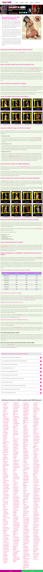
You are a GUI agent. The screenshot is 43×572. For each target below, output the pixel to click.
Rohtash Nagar (36, 418)
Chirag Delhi (5, 494)
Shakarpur (35, 458)
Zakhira (35, 557)
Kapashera (15, 493)
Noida (24, 492)
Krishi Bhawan (16, 524)
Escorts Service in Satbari (25, 166)
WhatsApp (32, 571)
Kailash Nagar (16, 478)
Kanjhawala (15, 491)
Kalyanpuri (15, 488)
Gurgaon (15, 419)
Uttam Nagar (36, 521)
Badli (4, 439)
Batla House (5, 454)
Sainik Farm (35, 429)
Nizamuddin (25, 496)
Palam (24, 510)
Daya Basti (5, 514)
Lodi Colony (15, 544)
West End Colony (35, 551)
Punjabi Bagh (26, 537)
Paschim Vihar (26, 520)
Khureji (15, 514)
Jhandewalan (16, 464)
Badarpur (5, 438)
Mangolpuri (25, 418)
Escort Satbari (19, 314)
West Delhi (35, 548)
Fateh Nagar (5, 538)
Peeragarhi (25, 526)
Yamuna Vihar (36, 553)
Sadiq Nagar (36, 422)
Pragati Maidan (26, 530)
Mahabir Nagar (16, 557)
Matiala (25, 424)
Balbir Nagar (6, 447)
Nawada (25, 472)
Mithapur (25, 433)
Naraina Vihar (26, 464)
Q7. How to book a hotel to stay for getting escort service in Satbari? (12, 378)
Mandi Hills (25, 412)
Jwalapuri (15, 461)
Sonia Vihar (35, 481)
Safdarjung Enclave (35, 426)
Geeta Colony (6, 551)
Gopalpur (5, 562)
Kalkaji (14, 484)
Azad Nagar (5, 433)
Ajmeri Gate (5, 407)
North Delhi (25, 498)
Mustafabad (25, 451)
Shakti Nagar (36, 460)
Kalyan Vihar (16, 487)
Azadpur (5, 435)
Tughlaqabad (36, 515)
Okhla (24, 504)
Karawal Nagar (16, 497)
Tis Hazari (35, 509)
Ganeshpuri (5, 548)
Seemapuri (35, 454)
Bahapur (5, 441)
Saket (34, 430)
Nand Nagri (25, 455)
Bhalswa (5, 462)
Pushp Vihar (25, 539)
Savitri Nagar (36, 450)
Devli (4, 525)
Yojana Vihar (36, 554)
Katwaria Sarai (16, 503)
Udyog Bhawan (36, 518)
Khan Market (16, 507)
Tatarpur (35, 502)
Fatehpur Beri (6, 539)
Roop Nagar (35, 419)
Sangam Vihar (36, 433)
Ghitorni (5, 554)
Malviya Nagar (26, 410)
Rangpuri (35, 404)
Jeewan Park (16, 463)
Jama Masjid (15, 451)
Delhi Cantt (5, 521)
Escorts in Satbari (21, 52)
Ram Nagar (25, 564)
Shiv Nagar (35, 471)
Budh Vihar (5, 477)
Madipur (15, 556)
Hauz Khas (15, 431)
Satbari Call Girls (11, 344)
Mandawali (25, 411)
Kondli (14, 521)
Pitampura (25, 527)
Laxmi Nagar (16, 539)
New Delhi (25, 480)
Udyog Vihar (36, 519)
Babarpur (5, 436)
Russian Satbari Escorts (37, 137)
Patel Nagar (25, 522)
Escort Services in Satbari (33, 68)
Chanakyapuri (6, 485)
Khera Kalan (15, 510)
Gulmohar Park (16, 417)
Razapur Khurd (36, 410)
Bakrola (5, 446)
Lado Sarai (15, 528)
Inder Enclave (16, 438)
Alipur (4, 411)
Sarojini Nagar (36, 442)
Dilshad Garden (6, 528)
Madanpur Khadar (15, 554)
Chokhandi (5, 501)
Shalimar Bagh (36, 464)
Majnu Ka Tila (26, 405)
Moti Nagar (25, 440)
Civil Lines (5, 502)
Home (16, 2)
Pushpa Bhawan (26, 540)
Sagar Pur (35, 427)
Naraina (25, 462)
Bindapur (5, 473)
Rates (27, 2)
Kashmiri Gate (16, 501)
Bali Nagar (5, 449)
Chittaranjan (6, 497)
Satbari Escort (25, 86)
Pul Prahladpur (26, 536)
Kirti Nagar (15, 518)
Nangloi (25, 461)
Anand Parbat (6, 421)
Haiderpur (15, 422)
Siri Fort (35, 478)
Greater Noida (16, 407)
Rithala (35, 411)
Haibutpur (15, 420)
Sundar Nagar (36, 495)
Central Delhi (6, 480)
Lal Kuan (15, 536)
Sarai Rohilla (36, 437)
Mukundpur (25, 444)
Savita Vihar (36, 448)
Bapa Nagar (5, 450)
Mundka (25, 448)
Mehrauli (25, 430)
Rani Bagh (35, 407)
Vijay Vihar (35, 532)
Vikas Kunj (35, 533)
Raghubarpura (26, 550)
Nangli (24, 459)
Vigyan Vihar (36, 529)
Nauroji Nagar (26, 468)
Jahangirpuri (16, 448)
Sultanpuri (35, 494)
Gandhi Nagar (6, 545)
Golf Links (5, 561)
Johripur (15, 473)
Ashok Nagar (6, 428)
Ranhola (35, 405)
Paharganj (25, 508)
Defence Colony (6, 517)
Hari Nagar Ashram (15, 427)
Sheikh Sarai (36, 470)
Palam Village (26, 511)
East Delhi (5, 534)
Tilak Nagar (35, 505)
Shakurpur (35, 463)
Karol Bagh (15, 500)
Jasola (14, 458)
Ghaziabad (35, 559)
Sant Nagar (35, 434)
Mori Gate (25, 437)
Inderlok (15, 440)
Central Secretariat (5, 482)
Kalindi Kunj (15, 483)
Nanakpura (25, 454)
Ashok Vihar (5, 429)
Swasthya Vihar (36, 499)
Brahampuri (5, 474)
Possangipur (26, 529)
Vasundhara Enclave (35, 527)
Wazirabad (35, 545)
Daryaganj (5, 512)
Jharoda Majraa (16, 467)
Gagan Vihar (5, 544)
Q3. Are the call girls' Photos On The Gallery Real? (9, 364)
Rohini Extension (35, 416)
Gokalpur (5, 556)
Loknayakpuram (16, 551)
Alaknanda (5, 408)
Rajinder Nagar (26, 558)
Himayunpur (16, 433)
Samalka (35, 432)
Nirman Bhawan (26, 493)
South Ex (35, 484)
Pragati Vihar (26, 532)
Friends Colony (6, 542)
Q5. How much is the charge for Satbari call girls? (9, 371)
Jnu (14, 471)
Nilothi (25, 487)
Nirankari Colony (25, 490)
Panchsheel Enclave (25, 514)
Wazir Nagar (36, 543)
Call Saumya (11, 571)
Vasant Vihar (36, 525)
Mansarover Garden (25, 421)
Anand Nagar (6, 418)
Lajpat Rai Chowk (15, 532)
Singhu (35, 475)
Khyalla (15, 515)
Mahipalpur (25, 402)
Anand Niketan (6, 419)
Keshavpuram (16, 504)
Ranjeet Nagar (36, 408)
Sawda (34, 451)
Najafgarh (25, 452)
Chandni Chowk (6, 488)
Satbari (4, 405)
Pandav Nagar (26, 517)
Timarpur (35, 508)
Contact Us (37, 2)
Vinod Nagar (36, 536)
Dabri (4, 507)
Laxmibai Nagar (16, 540)
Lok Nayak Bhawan (15, 549)
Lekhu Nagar (16, 541)
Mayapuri (25, 427)
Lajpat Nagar (16, 529)
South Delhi (35, 482)
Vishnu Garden (36, 539)
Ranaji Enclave (36, 402)
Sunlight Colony (36, 498)
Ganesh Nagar (6, 546)
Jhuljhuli (15, 470)
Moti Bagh (25, 439)
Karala (14, 494)
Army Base (5, 425)
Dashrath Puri (6, 513)
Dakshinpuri (5, 509)
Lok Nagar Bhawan (15, 547)
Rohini (34, 414)
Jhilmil (14, 468)
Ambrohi (5, 416)
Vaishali (35, 522)
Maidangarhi (26, 404)
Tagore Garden (36, 501)
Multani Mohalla (25, 446)
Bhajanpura (5, 461)
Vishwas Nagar (36, 540)
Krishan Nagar (16, 522)
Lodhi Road (15, 543)
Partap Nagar (26, 519)
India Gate (15, 443)
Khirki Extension (15, 512)
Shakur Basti (36, 461)
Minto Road (25, 432)
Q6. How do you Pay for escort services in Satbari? (9, 375)
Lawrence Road (16, 537)
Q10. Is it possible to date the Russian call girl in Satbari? (10, 389)
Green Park (15, 408)
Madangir (15, 552)
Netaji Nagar (26, 479)
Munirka (25, 449)
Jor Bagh (15, 474)
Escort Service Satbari (17, 327)
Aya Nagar (5, 432)
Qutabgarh (25, 546)
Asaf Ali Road (6, 426)
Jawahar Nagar (16, 460)
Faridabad (5, 536)
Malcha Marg (26, 407)
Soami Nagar (36, 479)
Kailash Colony (16, 477)
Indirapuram (16, 444)
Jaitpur (14, 450)
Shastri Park (36, 468)
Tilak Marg (35, 504)
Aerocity (5, 404)
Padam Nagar (26, 507)
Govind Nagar (16, 402)
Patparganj (25, 525)
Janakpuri (15, 454)
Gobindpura (5, 555)
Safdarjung (35, 423)
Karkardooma (16, 498)
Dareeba (5, 510)
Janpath (15, 457)
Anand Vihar (5, 422)
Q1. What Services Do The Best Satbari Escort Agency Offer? (11, 357)
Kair (14, 480)
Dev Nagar (5, 524)
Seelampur (35, 453)
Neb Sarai (25, 473)
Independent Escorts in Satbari (14, 156)
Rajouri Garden (26, 562)
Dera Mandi (5, 523)
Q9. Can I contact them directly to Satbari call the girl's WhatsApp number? (13, 385)
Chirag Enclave (6, 495)
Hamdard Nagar (16, 423)
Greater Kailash (16, 405)
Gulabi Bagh (15, 416)
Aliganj (4, 410)
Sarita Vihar (36, 440)
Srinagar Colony (36, 488)
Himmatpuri (15, 434)
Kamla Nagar (16, 490)
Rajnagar (25, 561)
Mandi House (26, 414)
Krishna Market (16, 525)
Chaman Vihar (6, 484)
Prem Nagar (25, 535)
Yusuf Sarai (35, 556)
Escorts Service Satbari (29, 297)
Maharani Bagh (16, 559)
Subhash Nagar (36, 489)
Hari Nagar (15, 424)
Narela (24, 465)
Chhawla (5, 492)
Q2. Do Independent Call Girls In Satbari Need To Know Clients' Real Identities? (14, 360)
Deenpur (5, 516)
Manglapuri (25, 417)
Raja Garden (26, 553)
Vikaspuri (35, 535)
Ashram (5, 431)
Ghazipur (5, 552)
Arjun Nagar (5, 423)
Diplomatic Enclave (5, 531)
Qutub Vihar (26, 547)
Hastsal (15, 430)
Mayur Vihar (26, 429)
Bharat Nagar (6, 464)
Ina (14, 437)
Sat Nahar (35, 443)
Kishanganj (15, 519)
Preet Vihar (25, 533)
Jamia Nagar (16, 453)
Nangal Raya (26, 458)
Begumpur (5, 457)
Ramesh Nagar (26, 565)
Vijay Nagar (35, 530)
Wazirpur (35, 546)
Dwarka (5, 532)
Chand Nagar (6, 487)
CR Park (5, 506)
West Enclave (36, 549)
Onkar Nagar (26, 505)
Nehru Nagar (26, 476)
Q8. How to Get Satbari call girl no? (7, 382)
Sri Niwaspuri (36, 485)
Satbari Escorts (17, 22)
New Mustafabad (25, 485)
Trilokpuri (35, 512)
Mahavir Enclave (15, 561)
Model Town (25, 434)
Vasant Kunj (36, 524)
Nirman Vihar (26, 495)
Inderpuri (15, 441)
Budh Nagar (5, 476)
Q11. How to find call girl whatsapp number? (8, 392)
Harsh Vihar (15, 428)
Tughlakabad (36, 514)
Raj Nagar (25, 551)
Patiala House (26, 523)
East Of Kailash (6, 535)
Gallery (21, 2)
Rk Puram (35, 412)
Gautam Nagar (6, 549)
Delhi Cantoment (5, 520)
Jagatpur (15, 447)
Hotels (31, 2)
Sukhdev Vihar (36, 491)
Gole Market (5, 559)
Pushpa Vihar (26, 542)
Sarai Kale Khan (36, 436)
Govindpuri (15, 404)
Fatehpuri (5, 541)
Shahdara (35, 457)
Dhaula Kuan (6, 527)
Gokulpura (5, 558)
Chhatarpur (5, 491)
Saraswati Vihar (36, 439)
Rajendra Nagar (26, 554)
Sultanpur (35, 492)
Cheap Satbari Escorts (4, 246)
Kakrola (15, 481)
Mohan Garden (26, 436)
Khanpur (15, 508)
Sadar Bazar (35, 421)
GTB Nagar (15, 410)
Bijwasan (5, 471)
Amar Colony (6, 412)
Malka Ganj (25, 408)
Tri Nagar (35, 511)
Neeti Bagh (25, 475)
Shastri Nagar (36, 467)
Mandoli (25, 415)
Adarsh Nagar (6, 402)
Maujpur (25, 426)
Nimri (24, 488)
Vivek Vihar (35, 542)
